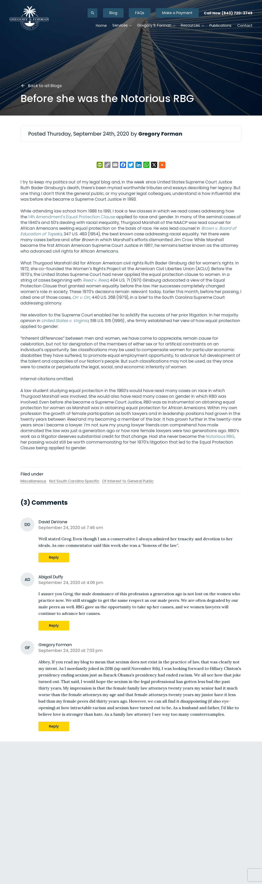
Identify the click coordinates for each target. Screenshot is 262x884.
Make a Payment (168, 16)
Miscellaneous (33, 481)
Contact (236, 28)
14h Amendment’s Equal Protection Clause (71, 217)
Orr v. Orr (81, 297)
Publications (212, 28)
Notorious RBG (220, 436)
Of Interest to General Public (128, 481)
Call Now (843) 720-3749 (219, 16)
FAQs (131, 16)
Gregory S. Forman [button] (145, 28)
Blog (104, 16)
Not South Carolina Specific (74, 481)
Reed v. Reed (95, 280)
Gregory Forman (37, 861)
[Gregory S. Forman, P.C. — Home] (38, 21)
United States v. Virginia (64, 320)
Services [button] (111, 28)
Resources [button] (181, 28)
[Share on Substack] (162, 165)
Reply (54, 557)
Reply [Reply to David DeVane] (25, 815)
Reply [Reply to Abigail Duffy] (25, 855)
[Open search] (84, 16)
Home (92, 28)
